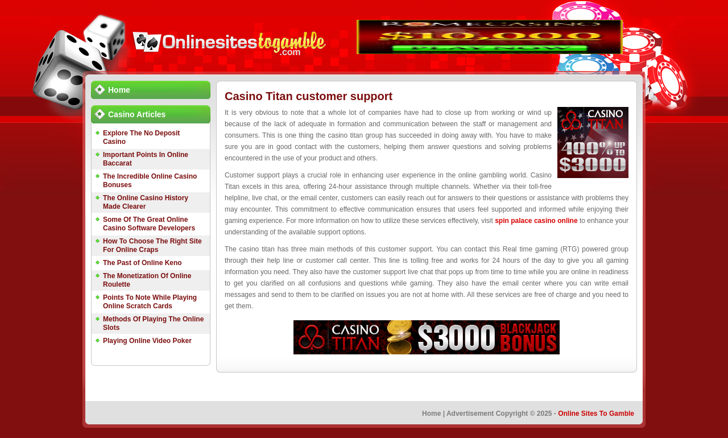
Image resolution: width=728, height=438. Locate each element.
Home (119, 89)
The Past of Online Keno (142, 263)
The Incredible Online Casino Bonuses (150, 180)
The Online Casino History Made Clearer (145, 202)
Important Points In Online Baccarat (145, 159)
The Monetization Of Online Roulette (147, 280)
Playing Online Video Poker (147, 341)
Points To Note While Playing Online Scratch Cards (150, 302)
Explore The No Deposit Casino (141, 137)
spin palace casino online (536, 221)
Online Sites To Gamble (596, 414)
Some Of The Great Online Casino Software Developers (149, 224)
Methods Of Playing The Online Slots (153, 323)
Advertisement (470, 414)
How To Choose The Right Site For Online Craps (152, 245)
